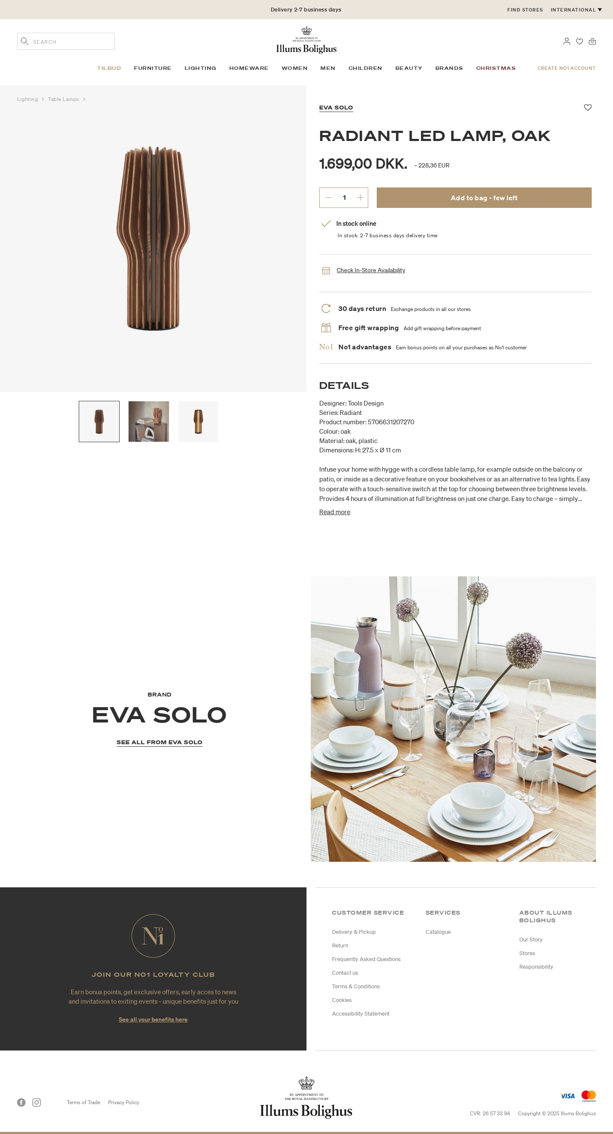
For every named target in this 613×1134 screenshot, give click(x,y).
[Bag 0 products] (592, 40)
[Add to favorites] (588, 108)
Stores (527, 953)
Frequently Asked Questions (366, 959)
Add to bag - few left (484, 197)
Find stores (525, 9)
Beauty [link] (409, 68)
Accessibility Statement (361, 1013)
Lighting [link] (201, 68)
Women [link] (295, 68)
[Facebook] (21, 1102)
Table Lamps (64, 99)
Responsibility (536, 966)
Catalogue (438, 931)
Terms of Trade (83, 1102)
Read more (334, 511)
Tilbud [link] (109, 68)
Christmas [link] (496, 68)
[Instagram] (36, 1102)
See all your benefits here (153, 1019)
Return (340, 945)
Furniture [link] (153, 68)
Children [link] (366, 68)
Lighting (28, 99)
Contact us (345, 972)
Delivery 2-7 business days (306, 9)
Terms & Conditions (356, 986)
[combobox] (66, 41)
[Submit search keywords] (25, 42)
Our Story (531, 939)
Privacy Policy (123, 1102)
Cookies (342, 1000)
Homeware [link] (249, 68)
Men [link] (328, 68)
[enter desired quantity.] (344, 197)
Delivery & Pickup (354, 931)
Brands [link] (449, 68)
